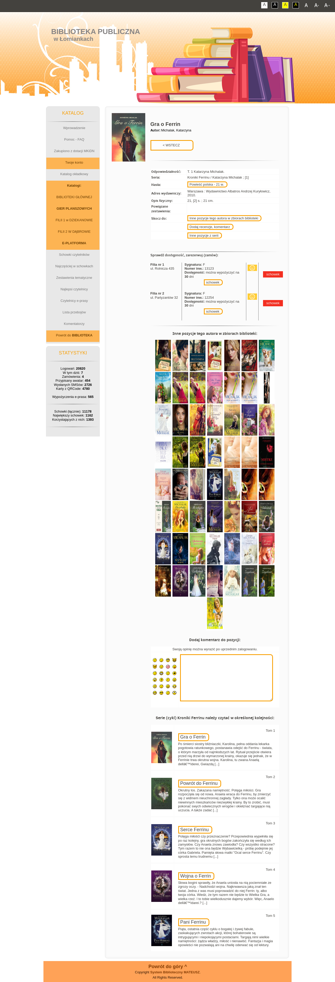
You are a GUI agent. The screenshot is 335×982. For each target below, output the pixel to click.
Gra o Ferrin (193, 737)
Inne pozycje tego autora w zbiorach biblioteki (223, 218)
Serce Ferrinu (194, 829)
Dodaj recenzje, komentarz (209, 227)
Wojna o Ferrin (195, 876)
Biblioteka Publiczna (95, 31)
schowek (212, 282)
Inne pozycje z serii (204, 235)
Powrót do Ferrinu (199, 783)
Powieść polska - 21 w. (206, 184)
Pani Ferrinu (193, 922)
